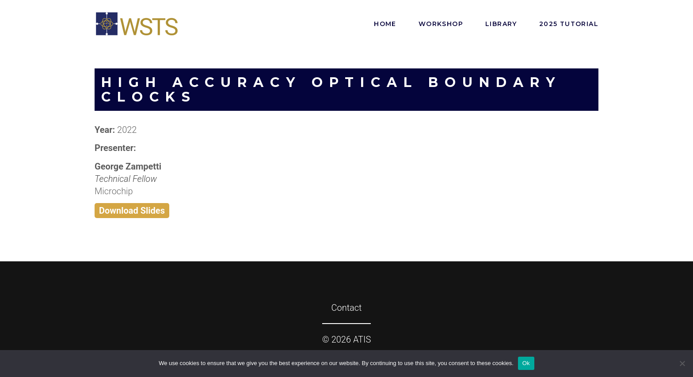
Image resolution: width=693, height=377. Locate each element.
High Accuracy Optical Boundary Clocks (331, 89)
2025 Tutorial (568, 24)
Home (385, 24)
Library (501, 24)
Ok (526, 363)
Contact (346, 307)
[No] (682, 363)
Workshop (441, 24)
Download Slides (132, 210)
